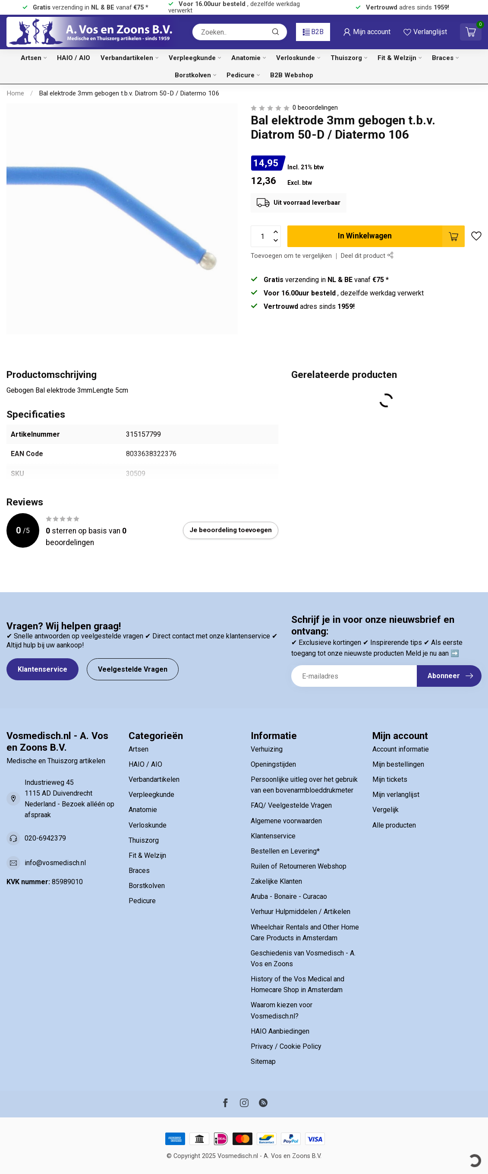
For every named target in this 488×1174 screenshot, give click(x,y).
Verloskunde (295, 58)
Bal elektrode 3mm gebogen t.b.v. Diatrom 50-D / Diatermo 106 (129, 93)
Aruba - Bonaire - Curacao (289, 896)
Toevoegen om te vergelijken (291, 256)
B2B (313, 32)
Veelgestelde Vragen (132, 669)
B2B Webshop (291, 75)
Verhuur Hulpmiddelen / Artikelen (300, 911)
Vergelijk (385, 810)
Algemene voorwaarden (286, 821)
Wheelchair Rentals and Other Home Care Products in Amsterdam (305, 932)
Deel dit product (367, 256)
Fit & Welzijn (397, 58)
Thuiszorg (346, 58)
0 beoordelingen (315, 107)
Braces (442, 58)
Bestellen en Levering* (285, 851)
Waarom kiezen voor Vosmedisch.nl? (281, 1010)
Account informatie (400, 749)
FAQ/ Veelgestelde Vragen (291, 805)
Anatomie (246, 58)
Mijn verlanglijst (395, 794)
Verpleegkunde (192, 58)
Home (15, 93)
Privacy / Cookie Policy (286, 1046)
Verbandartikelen (127, 58)
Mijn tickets (389, 779)
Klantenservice (42, 669)
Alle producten (394, 825)
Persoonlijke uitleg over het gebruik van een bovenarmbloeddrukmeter (304, 784)
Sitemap (263, 1061)
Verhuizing (267, 749)
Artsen (31, 58)
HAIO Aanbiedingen (280, 1031)
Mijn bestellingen (398, 764)
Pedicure (241, 75)
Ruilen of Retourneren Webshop (298, 866)
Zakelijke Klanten (276, 881)
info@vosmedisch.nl (55, 863)
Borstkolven (193, 75)
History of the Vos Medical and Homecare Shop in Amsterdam (297, 984)
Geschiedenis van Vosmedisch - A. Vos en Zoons (303, 958)
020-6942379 (45, 838)
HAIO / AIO (73, 58)
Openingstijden (273, 764)
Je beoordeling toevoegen (230, 530)
